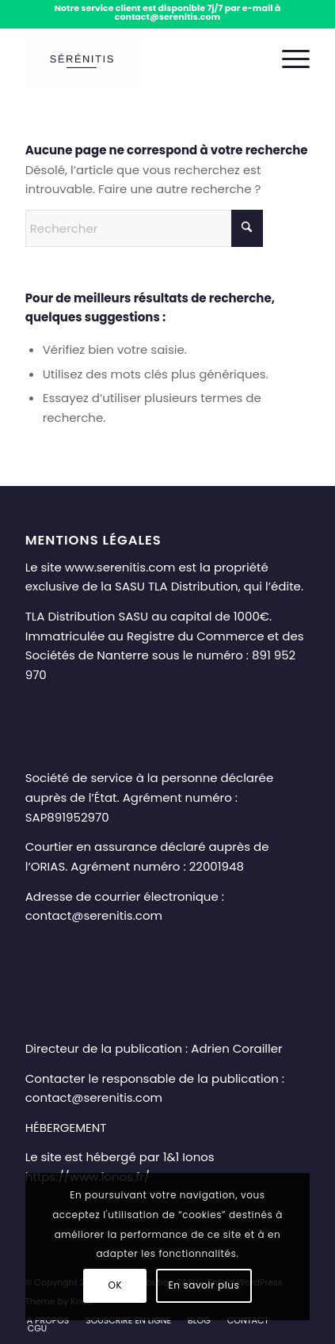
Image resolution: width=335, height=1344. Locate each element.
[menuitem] (288, 59)
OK (115, 1285)
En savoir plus (204, 1285)
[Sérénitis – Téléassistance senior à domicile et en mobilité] (139, 59)
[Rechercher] (144, 228)
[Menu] (288, 59)
